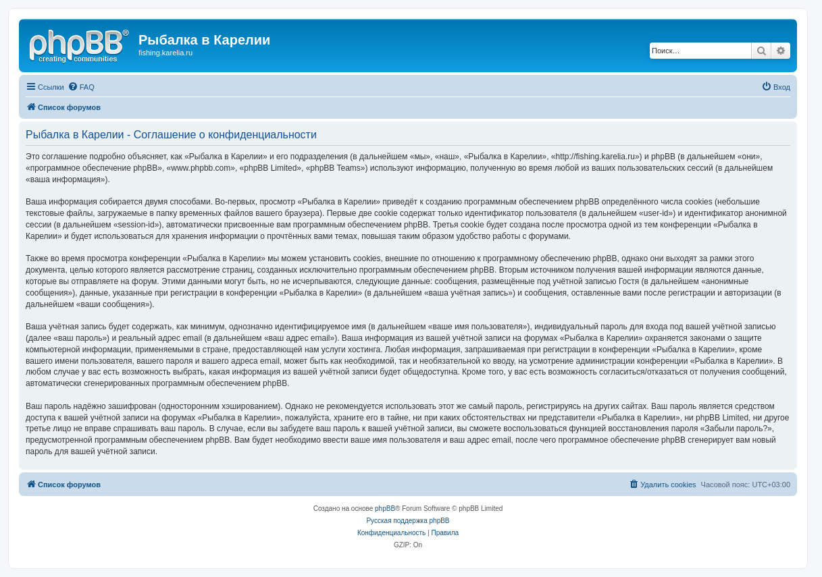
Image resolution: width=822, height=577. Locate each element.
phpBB (385, 508)
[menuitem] (81, 87)
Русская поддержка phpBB (407, 520)
